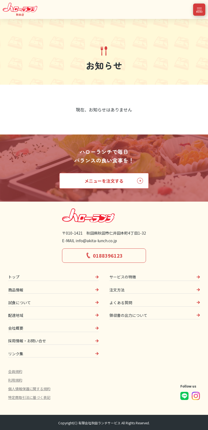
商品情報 (15, 290)
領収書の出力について (128, 315)
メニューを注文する (103, 181)
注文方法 (117, 290)
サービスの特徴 (122, 277)
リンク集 (15, 353)
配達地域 (15, 315)
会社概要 (15, 328)
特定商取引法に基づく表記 (29, 397)
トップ (14, 277)
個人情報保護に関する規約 (29, 388)
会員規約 (15, 371)
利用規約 (15, 380)
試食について (19, 302)
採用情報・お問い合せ (27, 340)
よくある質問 (120, 302)
